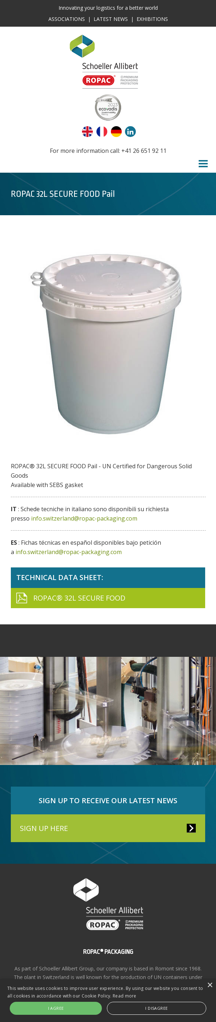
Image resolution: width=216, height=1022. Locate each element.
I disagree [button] (156, 1008)
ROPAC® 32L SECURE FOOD (79, 598)
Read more (125, 996)
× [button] (209, 985)
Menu (203, 164)
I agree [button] (56, 1008)
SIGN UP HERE (44, 828)
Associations (66, 19)
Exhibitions (152, 19)
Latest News (111, 19)
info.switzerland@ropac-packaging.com (84, 518)
